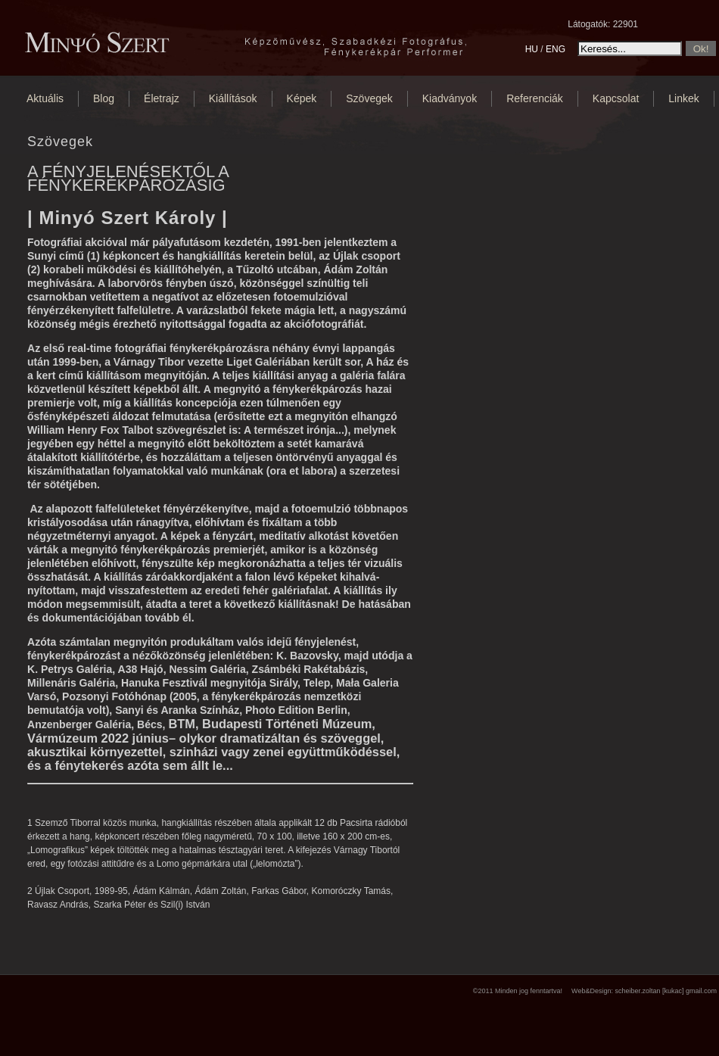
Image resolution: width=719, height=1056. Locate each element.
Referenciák (534, 98)
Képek (302, 98)
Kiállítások (233, 98)
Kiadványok (449, 98)
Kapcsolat (616, 98)
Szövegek (369, 98)
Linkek (683, 98)
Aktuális (45, 98)
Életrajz (161, 98)
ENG (555, 49)
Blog (103, 98)
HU (531, 49)
